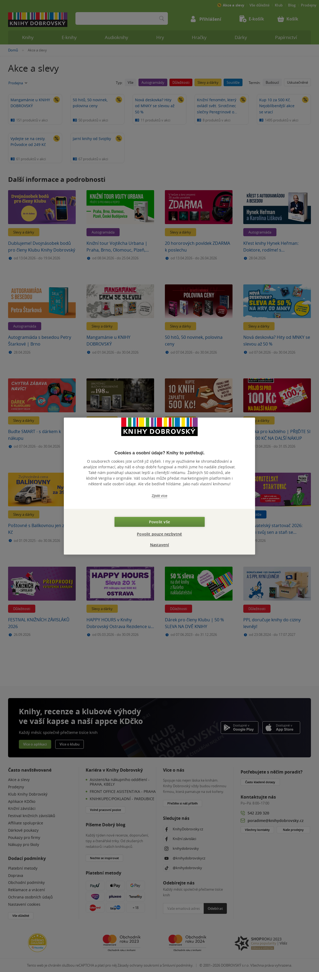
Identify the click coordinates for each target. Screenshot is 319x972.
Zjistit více (159, 496)
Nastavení (159, 544)
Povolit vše (159, 521)
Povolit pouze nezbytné (159, 534)
